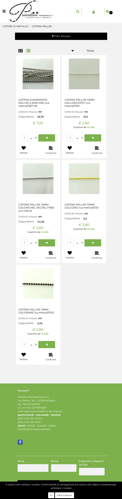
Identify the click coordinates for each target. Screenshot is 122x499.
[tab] (22, 51)
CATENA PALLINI (42, 26)
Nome (55, 461)
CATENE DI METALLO (15, 26)
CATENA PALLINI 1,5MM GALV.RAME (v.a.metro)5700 (36, 311)
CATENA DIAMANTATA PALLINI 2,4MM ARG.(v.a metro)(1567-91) (33, 103)
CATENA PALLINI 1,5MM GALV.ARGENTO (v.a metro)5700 (79, 103)
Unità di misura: (27, 112)
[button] (77, 11)
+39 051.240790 (31, 404)
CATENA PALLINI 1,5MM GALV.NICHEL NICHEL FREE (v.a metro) (36, 207)
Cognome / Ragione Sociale (91, 463)
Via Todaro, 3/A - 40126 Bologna (36, 400)
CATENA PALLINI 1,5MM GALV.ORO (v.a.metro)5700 (81, 206)
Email (22, 461)
